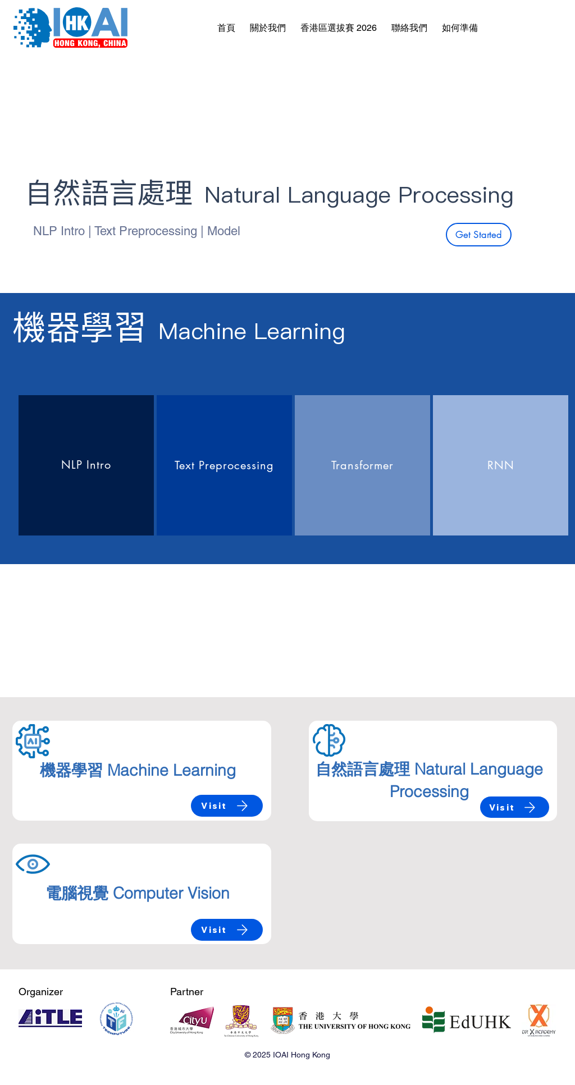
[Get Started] (479, 234)
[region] (86, 465)
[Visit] (227, 806)
